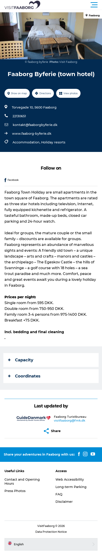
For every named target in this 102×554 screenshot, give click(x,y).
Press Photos (15, 491)
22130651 (19, 116)
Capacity (20, 360)
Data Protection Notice (51, 531)
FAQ (58, 494)
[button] (71, 5)
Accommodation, (27, 142)
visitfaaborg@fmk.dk (69, 420)
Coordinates (24, 376)
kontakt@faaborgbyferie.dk (35, 125)
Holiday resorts (53, 142)
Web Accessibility (69, 479)
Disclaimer (64, 502)
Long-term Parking (71, 487)
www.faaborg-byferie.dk (31, 134)
